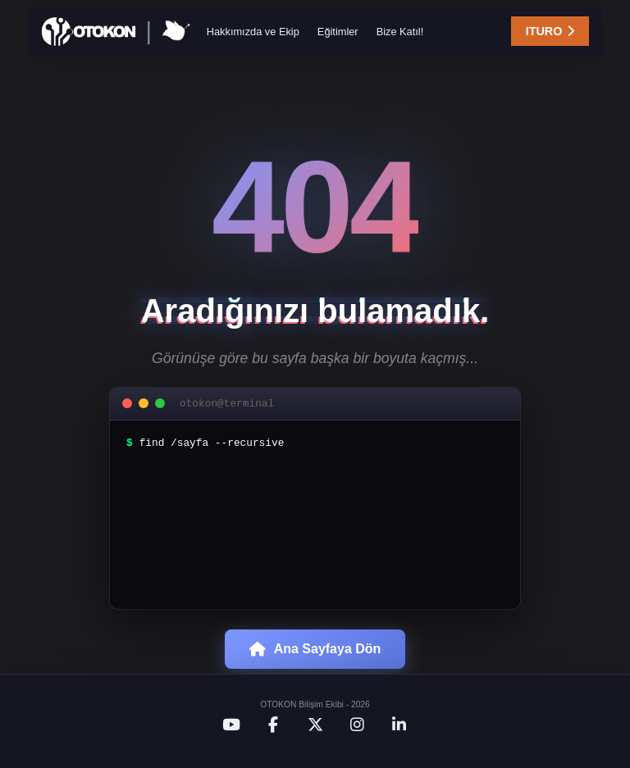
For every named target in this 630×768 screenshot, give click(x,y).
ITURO (543, 32)
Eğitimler (337, 33)
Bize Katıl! (400, 33)
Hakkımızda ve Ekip (253, 33)
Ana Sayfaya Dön (315, 662)
